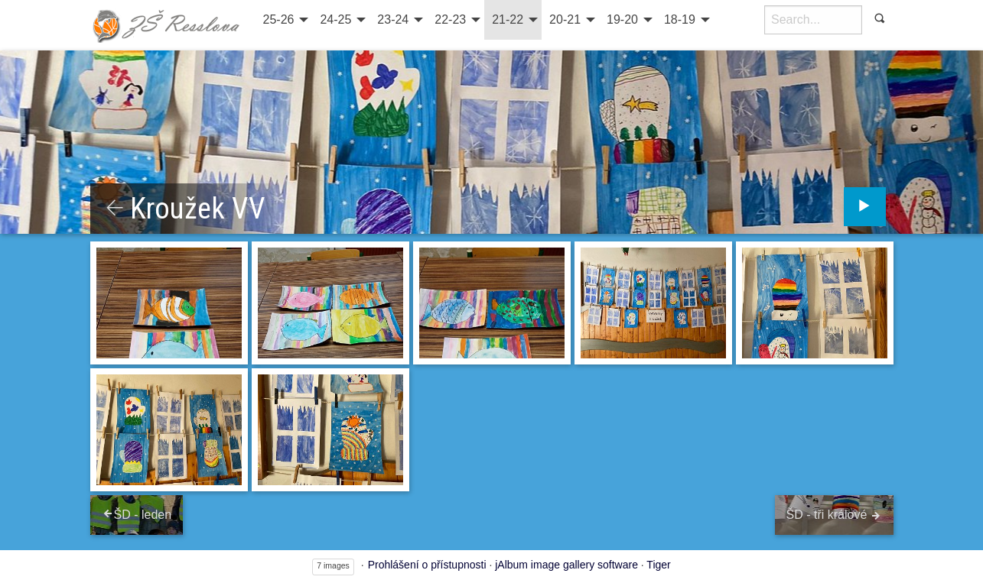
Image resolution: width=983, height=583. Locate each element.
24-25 (335, 19)
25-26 (279, 19)
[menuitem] (284, 20)
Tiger (658, 565)
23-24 (392, 19)
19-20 (622, 19)
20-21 (565, 19)
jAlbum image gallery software (566, 565)
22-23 (450, 19)
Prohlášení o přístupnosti (427, 565)
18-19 (679, 19)
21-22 (507, 19)
